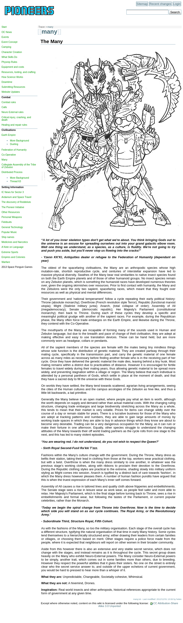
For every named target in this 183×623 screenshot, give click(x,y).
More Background (19, 140)
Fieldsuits (6, 222)
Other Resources (10, 212)
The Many (52, 41)
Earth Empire (8, 135)
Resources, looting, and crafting (18, 72)
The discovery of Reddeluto (16, 202)
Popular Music (9, 232)
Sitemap (142, 4)
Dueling (14, 144)
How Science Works (12, 77)
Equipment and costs (12, 67)
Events (5, 37)
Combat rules (8, 102)
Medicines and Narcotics (14, 242)
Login (176, 4)
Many (4, 159)
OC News (6, 32)
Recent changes (160, 4)
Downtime (6, 82)
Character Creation (11, 52)
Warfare (5, 262)
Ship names (7, 237)
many (50, 27)
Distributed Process (11, 172)
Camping (6, 47)
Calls (4, 107)
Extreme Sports (9, 252)
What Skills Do (9, 57)
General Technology (12, 227)
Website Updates (10, 92)
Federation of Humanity (13, 150)
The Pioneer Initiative (12, 207)
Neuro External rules (12, 112)
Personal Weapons (11, 217)
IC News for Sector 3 (12, 192)
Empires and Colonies (13, 257)
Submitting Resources (13, 87)
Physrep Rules (9, 62)
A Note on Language (12, 247)
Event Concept (9, 42)
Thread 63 (15, 181)
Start (4, 27)
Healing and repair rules (14, 125)
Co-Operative (8, 154)
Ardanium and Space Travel (16, 197)
